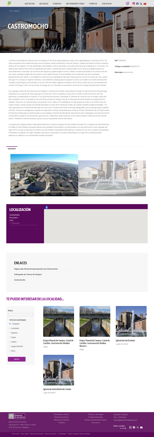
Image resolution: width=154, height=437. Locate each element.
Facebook (137, 3)
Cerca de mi (107, 4)
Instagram (134, 3)
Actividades (15, 328)
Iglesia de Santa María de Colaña (57, 389)
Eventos (13, 342)
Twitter (141, 3)
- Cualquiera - (15, 324)
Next (136, 176)
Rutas (13, 351)
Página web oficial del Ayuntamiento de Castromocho (36, 269)
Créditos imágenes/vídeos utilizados (78, 434)
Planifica (57, 4)
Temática (93, 4)
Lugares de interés (17, 346)
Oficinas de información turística (96, 420)
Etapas (13, 337)
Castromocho (128, 72)
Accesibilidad (62, 434)
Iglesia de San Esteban (125, 340)
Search (127, 3)
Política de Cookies (50, 434)
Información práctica (61, 417)
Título (10, 311)
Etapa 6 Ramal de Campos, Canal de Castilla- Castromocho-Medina (58, 342)
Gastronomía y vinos (75, 4)
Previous (17, 176)
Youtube (145, 3)
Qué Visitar (30, 4)
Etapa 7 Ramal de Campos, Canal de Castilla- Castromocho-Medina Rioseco (95, 343)
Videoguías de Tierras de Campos (28, 274)
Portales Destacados (95, 417)
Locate (47, 207)
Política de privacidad (36, 434)
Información (16, 434)
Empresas (14, 333)
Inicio (10, 11)
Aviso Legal (24, 434)
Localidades (16, 11)
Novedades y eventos (61, 414)
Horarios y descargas (95, 414)
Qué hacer (43, 4)
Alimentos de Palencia (61, 420)
